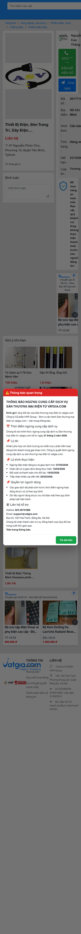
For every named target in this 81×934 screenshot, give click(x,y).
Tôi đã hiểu (66, 540)
